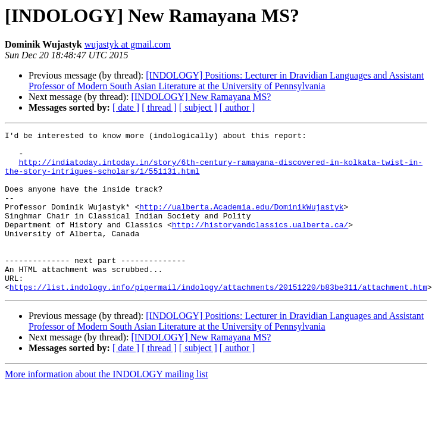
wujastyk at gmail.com (127, 44)
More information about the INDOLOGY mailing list (106, 406)
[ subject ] (198, 107)
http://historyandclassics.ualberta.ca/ (260, 244)
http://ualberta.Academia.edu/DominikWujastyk (241, 222)
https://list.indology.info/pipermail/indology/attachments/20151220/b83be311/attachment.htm (218, 319)
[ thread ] (159, 107)
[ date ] (125, 107)
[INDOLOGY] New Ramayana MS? (201, 97)
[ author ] (237, 107)
